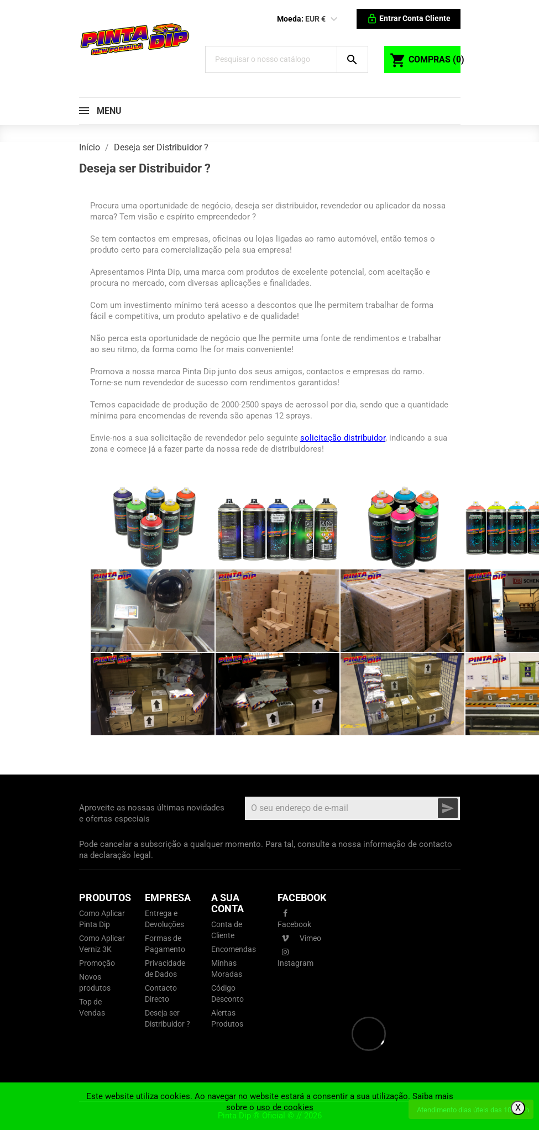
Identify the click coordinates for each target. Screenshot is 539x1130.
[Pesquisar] (276, 59)
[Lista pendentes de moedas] (334, 19)
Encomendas (233, 949)
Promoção (97, 963)
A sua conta (227, 903)
